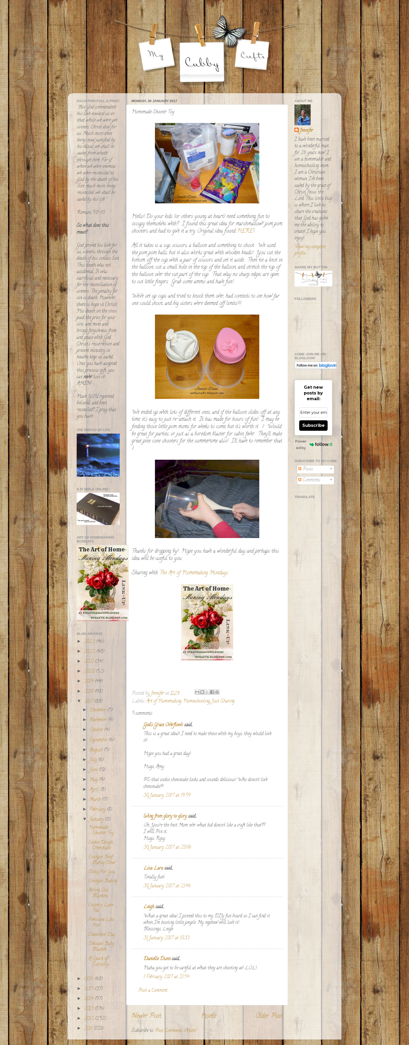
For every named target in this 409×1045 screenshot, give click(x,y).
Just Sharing (223, 701)
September (99, 740)
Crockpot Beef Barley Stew (101, 860)
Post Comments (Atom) (175, 1031)
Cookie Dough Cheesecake (100, 845)
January (97, 819)
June (94, 770)
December (98, 710)
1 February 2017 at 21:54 (166, 977)
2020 (90, 671)
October (96, 730)
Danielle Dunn (156, 959)
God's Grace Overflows (163, 725)
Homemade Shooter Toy (101, 830)
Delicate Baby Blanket (101, 946)
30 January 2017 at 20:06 (167, 847)
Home (208, 1016)
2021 (89, 661)
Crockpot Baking (102, 881)
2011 (89, 1028)
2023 (90, 642)
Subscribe (313, 425)
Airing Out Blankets (98, 893)
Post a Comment (152, 990)
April (94, 790)
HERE (245, 231)
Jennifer (306, 131)
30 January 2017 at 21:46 (167, 886)
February (98, 809)
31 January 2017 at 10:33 (166, 938)
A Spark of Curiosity (98, 961)
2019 (89, 681)
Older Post (269, 1016)
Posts (305, 469)
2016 (89, 979)
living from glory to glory (165, 816)
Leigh (148, 907)
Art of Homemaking (163, 701)
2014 (89, 999)
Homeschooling (196, 701)
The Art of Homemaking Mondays (193, 573)
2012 (89, 1019)
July (93, 760)
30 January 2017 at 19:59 (166, 795)
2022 (90, 652)
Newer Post (146, 1016)
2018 (89, 691)
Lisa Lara (153, 868)
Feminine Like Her (101, 922)
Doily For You (101, 872)
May (94, 780)
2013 (89, 1009)
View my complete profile (310, 250)
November (98, 720)
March (95, 800)
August (96, 750)
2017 (89, 701)
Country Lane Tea (100, 908)
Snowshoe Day (101, 934)
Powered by (313, 444)
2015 (89, 989)
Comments (309, 480)
